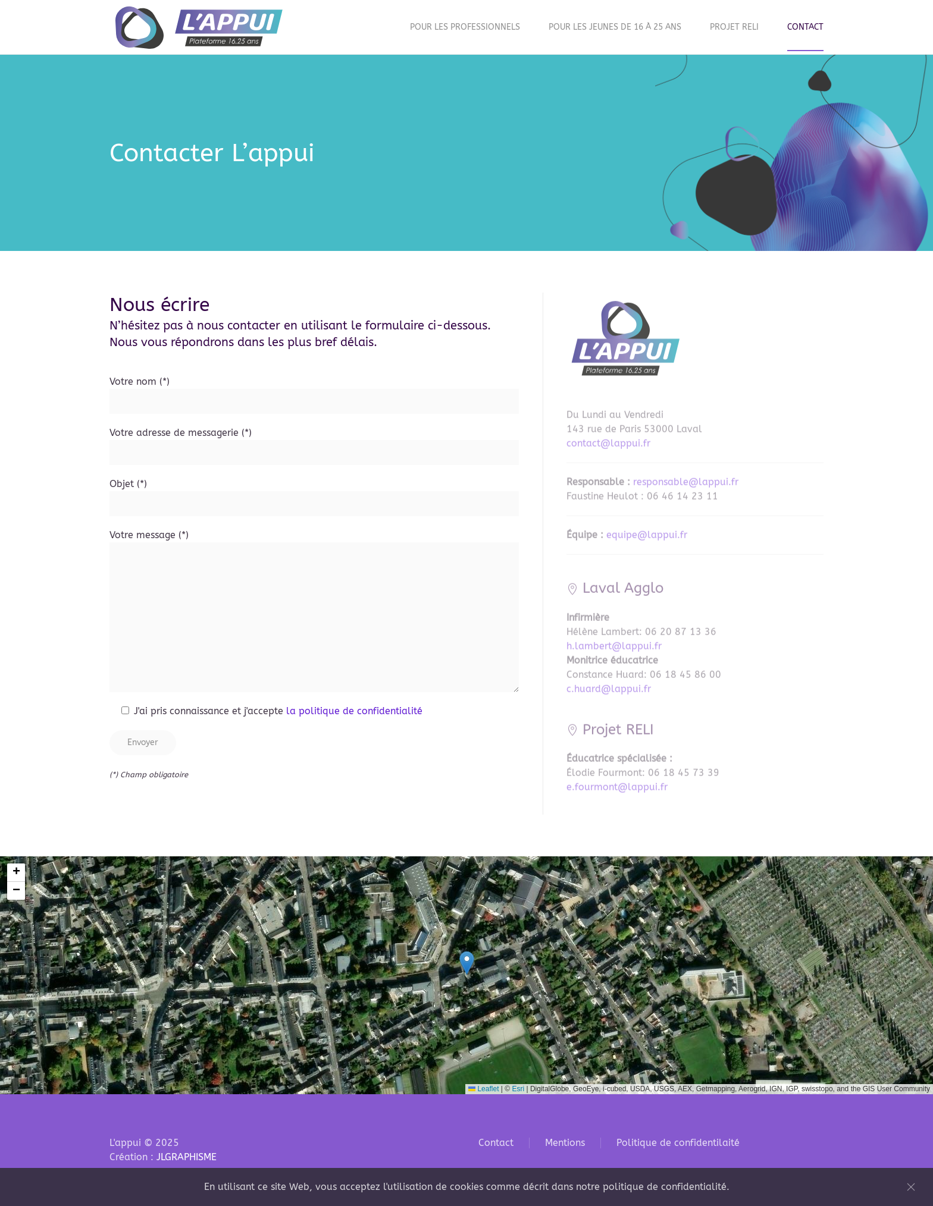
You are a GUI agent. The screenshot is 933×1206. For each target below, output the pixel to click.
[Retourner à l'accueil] (198, 27)
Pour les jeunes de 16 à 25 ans (615, 27)
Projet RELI (734, 27)
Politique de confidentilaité (678, 1142)
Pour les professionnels (465, 27)
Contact (805, 27)
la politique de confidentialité (354, 713)
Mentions (565, 1142)
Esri (518, 1089)
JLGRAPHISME (186, 1157)
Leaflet (483, 1089)
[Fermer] (911, 1187)
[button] (466, 963)
